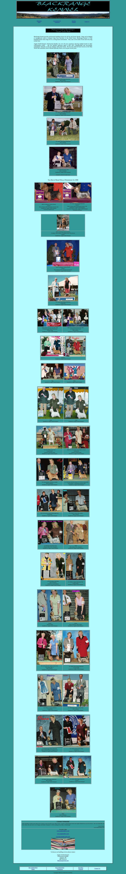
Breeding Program (74, 21)
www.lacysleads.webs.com (63, 836)
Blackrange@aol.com (63, 860)
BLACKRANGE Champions (57, 21)
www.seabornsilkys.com (63, 831)
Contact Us (97, 868)
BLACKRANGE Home (33, 868)
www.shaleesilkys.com (63, 833)
